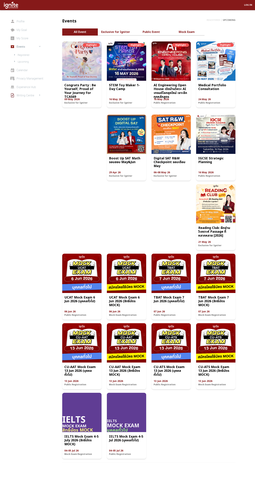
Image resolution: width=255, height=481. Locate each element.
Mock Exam (187, 32)
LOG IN (248, 4)
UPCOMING (229, 20)
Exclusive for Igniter (115, 32)
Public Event (151, 32)
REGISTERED (214, 20)
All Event (80, 32)
